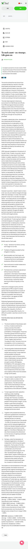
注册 (8, 8)
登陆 (20, 8)
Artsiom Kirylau (8, 59)
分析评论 (10, 16)
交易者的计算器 (8, 46)
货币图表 (6, 37)
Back (5, 535)
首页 (4, 16)
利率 (5, 42)
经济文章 (6, 33)
